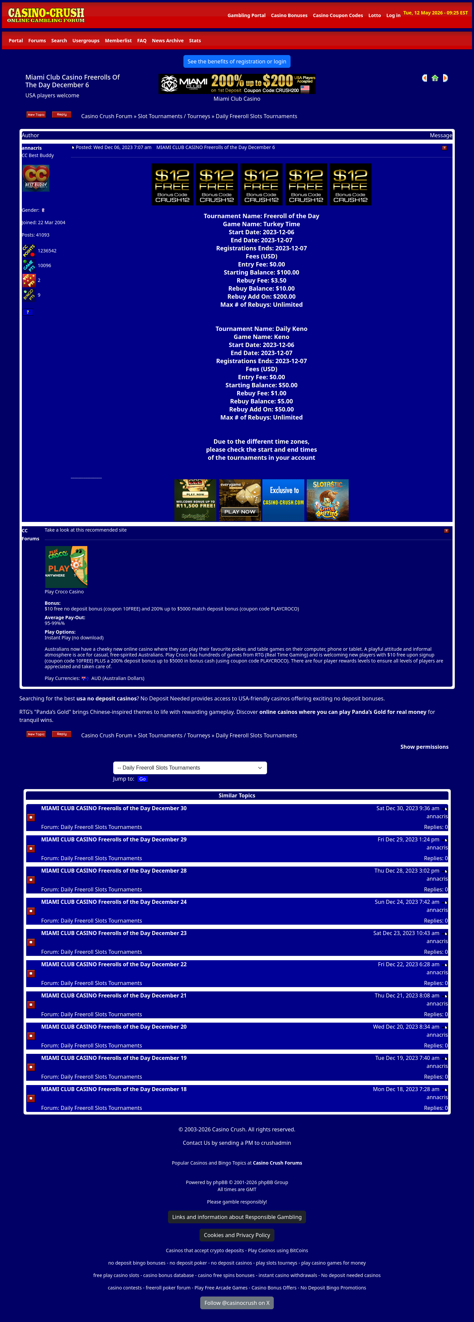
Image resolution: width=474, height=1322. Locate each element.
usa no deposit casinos (106, 698)
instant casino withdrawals (288, 1275)
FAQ (141, 40)
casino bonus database (168, 1275)
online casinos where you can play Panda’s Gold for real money (342, 712)
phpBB (220, 1182)
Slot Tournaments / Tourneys (174, 116)
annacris (32, 148)
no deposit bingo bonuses (137, 1263)
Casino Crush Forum (106, 116)
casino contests (125, 1287)
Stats (195, 40)
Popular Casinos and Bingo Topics (209, 1163)
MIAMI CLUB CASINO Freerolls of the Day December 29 (114, 839)
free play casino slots (116, 1275)
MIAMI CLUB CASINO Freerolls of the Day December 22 (114, 964)
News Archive (168, 40)
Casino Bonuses (289, 15)
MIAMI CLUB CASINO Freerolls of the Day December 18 (114, 1089)
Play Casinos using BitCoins (278, 1250)
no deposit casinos (231, 1263)
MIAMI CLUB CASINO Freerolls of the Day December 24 (114, 901)
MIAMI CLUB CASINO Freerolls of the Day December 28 (114, 870)
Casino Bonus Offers (274, 1287)
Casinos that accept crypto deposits (205, 1250)
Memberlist (118, 40)
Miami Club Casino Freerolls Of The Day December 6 (73, 80)
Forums (37, 40)
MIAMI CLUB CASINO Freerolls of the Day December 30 (114, 808)
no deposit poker (188, 1263)
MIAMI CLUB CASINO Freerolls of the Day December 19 (114, 1058)
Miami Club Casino (237, 98)
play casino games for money (333, 1263)
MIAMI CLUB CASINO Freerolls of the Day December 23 (114, 933)
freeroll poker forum (168, 1287)
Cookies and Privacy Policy (237, 1235)
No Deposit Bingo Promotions (333, 1287)
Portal (16, 40)
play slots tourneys (276, 1263)
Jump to (123, 778)
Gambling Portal (246, 15)
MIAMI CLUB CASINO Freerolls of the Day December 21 (114, 995)
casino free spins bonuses (226, 1275)
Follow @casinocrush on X (237, 1303)
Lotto (375, 15)
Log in (393, 15)
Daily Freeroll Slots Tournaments (256, 116)
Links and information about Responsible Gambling (237, 1217)
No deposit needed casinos (351, 1275)
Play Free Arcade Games (221, 1287)
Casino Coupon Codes (338, 15)
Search (59, 40)
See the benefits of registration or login (237, 61)
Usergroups (86, 40)
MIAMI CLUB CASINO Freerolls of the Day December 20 (114, 1026)
